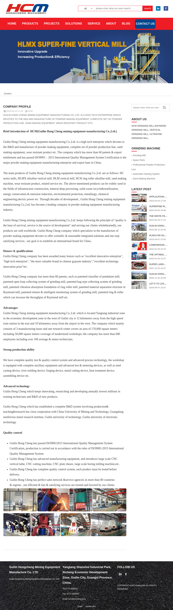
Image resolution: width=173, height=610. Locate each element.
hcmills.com (91, 606)
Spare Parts (138, 160)
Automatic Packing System (145, 174)
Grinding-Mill (138, 155)
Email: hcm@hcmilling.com (74, 599)
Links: (79, 606)
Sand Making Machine (143, 178)
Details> (8, 93)
